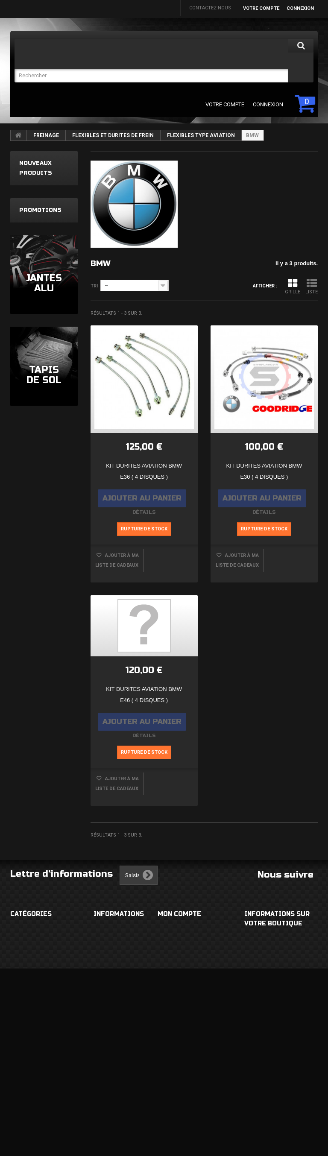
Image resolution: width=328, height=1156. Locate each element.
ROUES (19, 966)
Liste (311, 286)
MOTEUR (21, 1051)
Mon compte (179, 914)
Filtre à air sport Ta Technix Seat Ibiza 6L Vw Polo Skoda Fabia (41, 376)
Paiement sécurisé (119, 992)
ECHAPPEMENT (29, 1017)
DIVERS (19, 1112)
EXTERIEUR (24, 931)
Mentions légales (119, 948)
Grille (292, 286)
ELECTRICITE (25, 983)
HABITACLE (24, 948)
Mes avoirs (173, 975)
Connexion (300, 8)
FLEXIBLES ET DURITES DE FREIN (113, 135)
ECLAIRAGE (24, 1000)
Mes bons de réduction (190, 1036)
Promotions (40, 481)
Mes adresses (177, 992)
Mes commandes (181, 931)
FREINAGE (46, 135)
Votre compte (261, 8)
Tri (94, 286)
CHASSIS (21, 1034)
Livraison (107, 931)
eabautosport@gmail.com (282, 1019)
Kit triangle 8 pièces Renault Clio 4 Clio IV (37, 266)
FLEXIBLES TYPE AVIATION (201, 135)
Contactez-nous (210, 8)
